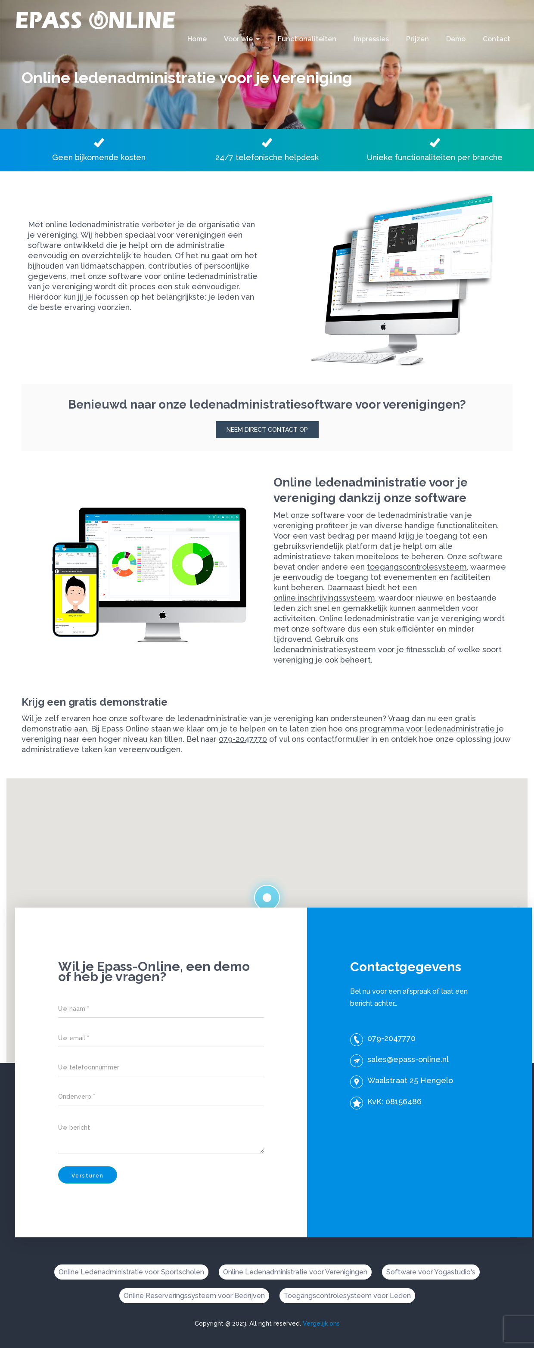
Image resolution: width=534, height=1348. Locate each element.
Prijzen (417, 39)
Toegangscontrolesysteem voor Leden (347, 1296)
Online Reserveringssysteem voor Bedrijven (194, 1296)
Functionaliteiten (307, 39)
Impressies (371, 39)
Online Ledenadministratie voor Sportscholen (131, 1272)
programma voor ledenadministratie (427, 728)
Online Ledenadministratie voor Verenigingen (295, 1272)
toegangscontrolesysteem (417, 566)
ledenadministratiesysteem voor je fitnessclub (359, 649)
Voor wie (238, 39)
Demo (456, 39)
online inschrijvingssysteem (324, 597)
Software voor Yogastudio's (430, 1272)
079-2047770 (243, 739)
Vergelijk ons (321, 1323)
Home (197, 39)
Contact (496, 39)
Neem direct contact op (267, 429)
